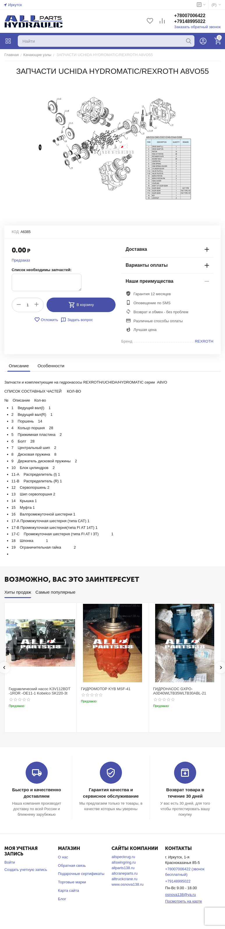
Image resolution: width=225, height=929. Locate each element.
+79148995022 (189, 21)
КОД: (16, 232)
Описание (19, 365)
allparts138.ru (122, 868)
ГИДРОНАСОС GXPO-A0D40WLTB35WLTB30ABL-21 (179, 691)
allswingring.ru (123, 862)
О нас (63, 857)
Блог (62, 899)
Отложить (46, 320)
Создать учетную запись (25, 869)
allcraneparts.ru (124, 873)
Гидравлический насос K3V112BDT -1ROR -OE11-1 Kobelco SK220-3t (39, 691)
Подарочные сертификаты (81, 873)
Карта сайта (68, 890)
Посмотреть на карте (183, 901)
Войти (9, 862)
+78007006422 (189, 15)
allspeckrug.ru (123, 857)
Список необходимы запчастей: (42, 270)
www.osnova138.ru (127, 884)
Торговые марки (72, 882)
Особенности (51, 365)
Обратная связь (72, 865)
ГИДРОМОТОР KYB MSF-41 (105, 689)
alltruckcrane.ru (124, 879)
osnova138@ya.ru (180, 894)
